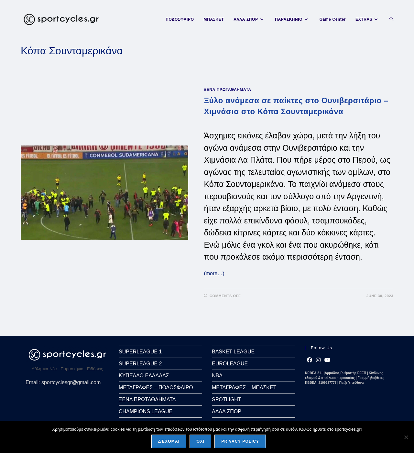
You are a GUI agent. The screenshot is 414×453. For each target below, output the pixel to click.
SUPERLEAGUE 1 (140, 351)
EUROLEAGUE (230, 363)
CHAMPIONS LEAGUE (145, 411)
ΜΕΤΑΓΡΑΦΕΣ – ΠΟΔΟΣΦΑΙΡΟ (156, 387)
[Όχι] (406, 437)
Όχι (200, 441)
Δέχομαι (169, 441)
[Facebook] (309, 360)
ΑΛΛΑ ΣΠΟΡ (226, 411)
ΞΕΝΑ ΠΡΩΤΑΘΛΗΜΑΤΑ (227, 89)
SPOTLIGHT (226, 399)
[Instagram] (318, 360)
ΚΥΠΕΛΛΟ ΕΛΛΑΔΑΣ (144, 375)
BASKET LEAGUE (233, 351)
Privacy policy (240, 441)
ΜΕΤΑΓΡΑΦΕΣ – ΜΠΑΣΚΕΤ (244, 387)
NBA (217, 375)
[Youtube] (327, 360)
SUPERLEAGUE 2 (140, 363)
